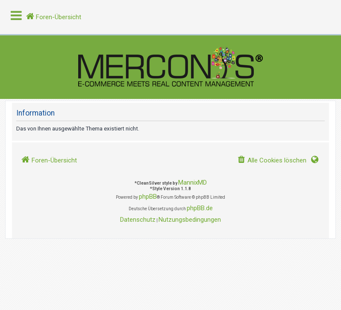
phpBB (148, 196)
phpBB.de (200, 208)
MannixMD (192, 182)
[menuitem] (272, 160)
